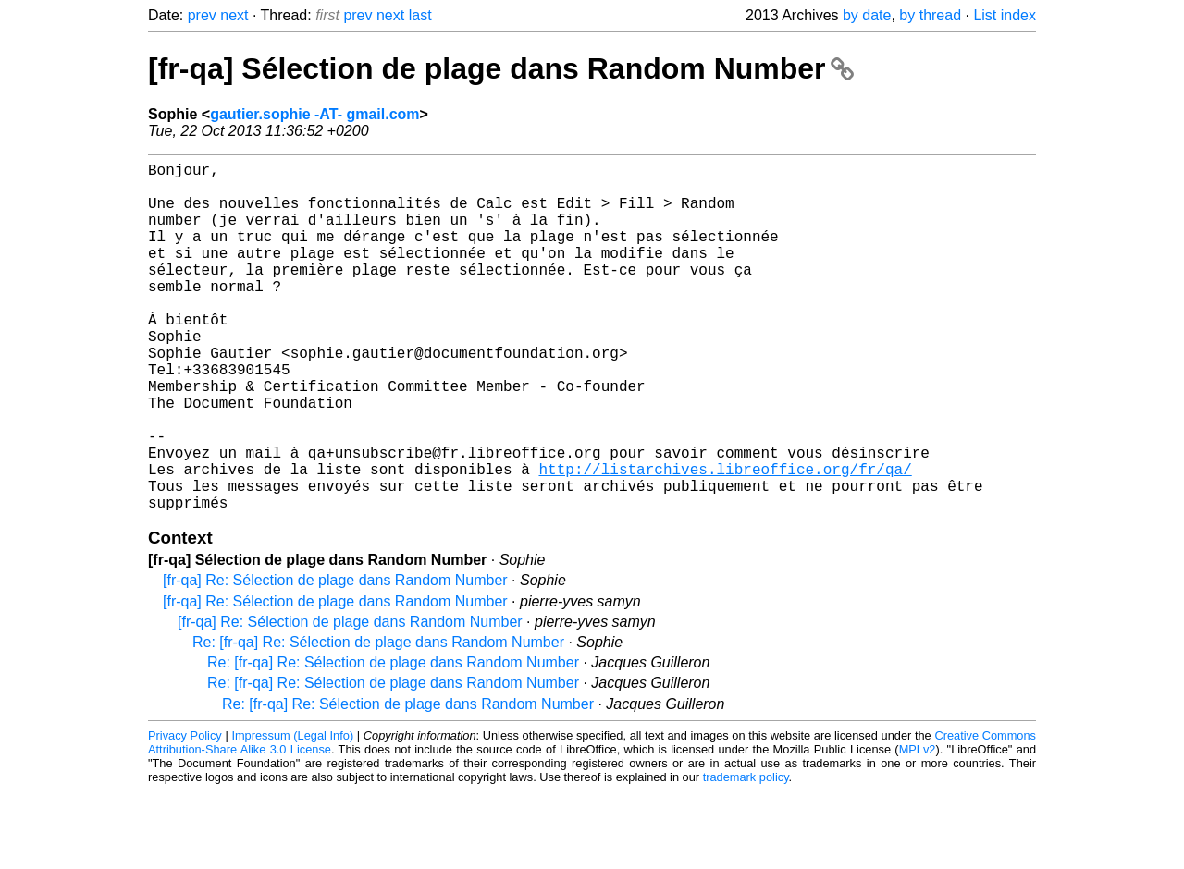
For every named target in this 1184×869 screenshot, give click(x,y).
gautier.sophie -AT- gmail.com (314, 114)
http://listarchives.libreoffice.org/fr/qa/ (724, 539)
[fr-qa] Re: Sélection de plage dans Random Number (335, 658)
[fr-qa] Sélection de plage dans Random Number (501, 68)
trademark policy (746, 855)
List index (1004, 15)
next (234, 15)
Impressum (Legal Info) (292, 813)
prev (202, 15)
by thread (930, 15)
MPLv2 (917, 827)
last (420, 15)
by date (867, 15)
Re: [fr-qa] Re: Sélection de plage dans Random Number (378, 720)
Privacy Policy (185, 813)
